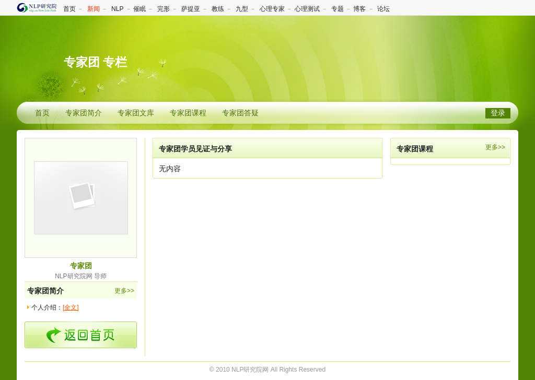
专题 (337, 9)
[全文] (71, 307)
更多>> (124, 290)
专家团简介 (83, 113)
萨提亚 (190, 9)
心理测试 (307, 9)
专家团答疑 (240, 113)
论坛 (383, 9)
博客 (359, 9)
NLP (117, 9)
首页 (69, 9)
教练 (218, 9)
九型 (242, 9)
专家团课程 (188, 113)
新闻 (93, 9)
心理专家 (272, 9)
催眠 (139, 9)
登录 (498, 113)
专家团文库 (136, 113)
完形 (163, 9)
